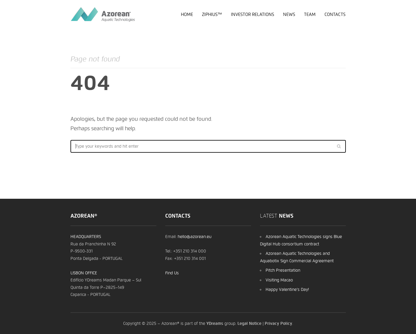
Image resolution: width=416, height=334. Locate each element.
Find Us (172, 273)
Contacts (335, 14)
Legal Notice (249, 323)
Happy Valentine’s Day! (287, 289)
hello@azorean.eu (194, 236)
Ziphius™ (212, 14)
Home (187, 14)
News (289, 14)
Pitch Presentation (283, 270)
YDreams (214, 323)
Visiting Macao (279, 280)
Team (310, 14)
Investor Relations (252, 14)
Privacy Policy (278, 323)
